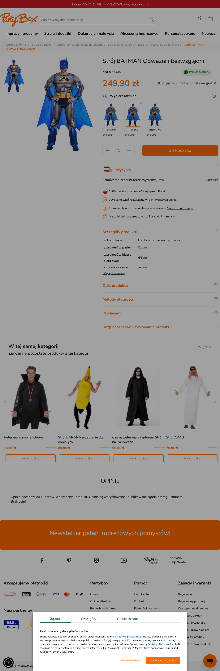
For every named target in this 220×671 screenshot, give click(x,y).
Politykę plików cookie (160, 644)
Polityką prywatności (129, 636)
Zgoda (55, 619)
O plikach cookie (129, 619)
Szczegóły (88, 619)
